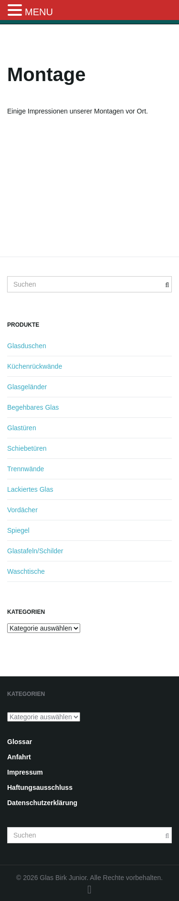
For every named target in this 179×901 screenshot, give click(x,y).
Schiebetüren (27, 448)
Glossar (19, 742)
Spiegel (18, 530)
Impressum (25, 772)
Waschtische (26, 571)
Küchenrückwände (34, 366)
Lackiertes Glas (30, 489)
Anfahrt (19, 757)
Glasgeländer (27, 387)
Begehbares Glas (33, 407)
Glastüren (21, 428)
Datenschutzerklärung (42, 803)
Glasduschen (26, 346)
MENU (39, 12)
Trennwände (25, 469)
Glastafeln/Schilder (35, 551)
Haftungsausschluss (40, 787)
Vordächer (22, 510)
